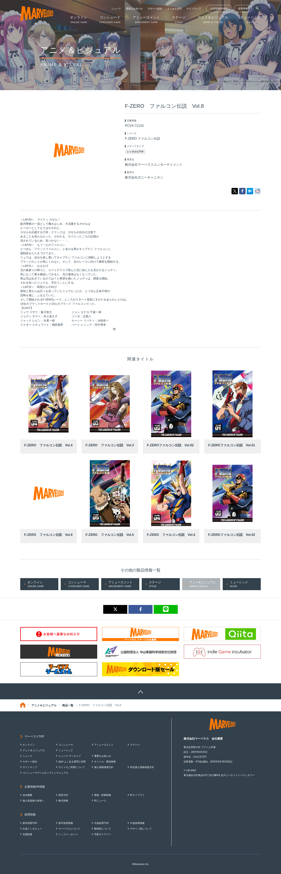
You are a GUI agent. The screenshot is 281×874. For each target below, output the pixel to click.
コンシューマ (66, 744)
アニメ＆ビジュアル (44, 705)
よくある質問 (174, 8)
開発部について (102, 828)
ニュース (116, 8)
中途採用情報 (137, 823)
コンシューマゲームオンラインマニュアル (45, 772)
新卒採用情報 (66, 823)
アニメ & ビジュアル (34, 750)
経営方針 (63, 795)
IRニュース (100, 800)
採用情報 (243, 8)
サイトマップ (194, 8)
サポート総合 (155, 8)
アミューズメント (103, 744)
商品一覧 (67, 705)
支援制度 (27, 834)
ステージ (135, 744)
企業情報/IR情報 (219, 8)
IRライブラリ (137, 795)
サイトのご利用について (72, 767)
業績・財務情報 (102, 795)
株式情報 (63, 800)
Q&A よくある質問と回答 (72, 761)
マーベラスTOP (34, 736)
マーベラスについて (69, 828)
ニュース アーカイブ (70, 756)
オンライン (29, 744)
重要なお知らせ (134, 8)
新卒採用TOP (30, 823)
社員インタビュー (32, 828)
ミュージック (66, 750)
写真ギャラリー (102, 834)
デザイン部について (141, 828)
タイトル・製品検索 (105, 761)
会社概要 (27, 795)
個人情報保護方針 (103, 767)
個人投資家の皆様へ (33, 800)
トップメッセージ (68, 834)
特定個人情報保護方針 (142, 767)
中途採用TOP (101, 823)
